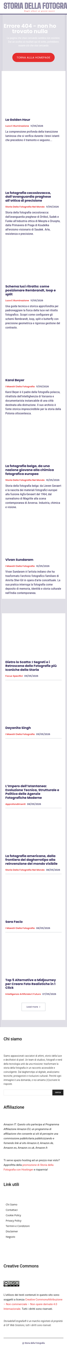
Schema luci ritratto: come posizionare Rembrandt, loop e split (30, 290)
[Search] (57, 1092)
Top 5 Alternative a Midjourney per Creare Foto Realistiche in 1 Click (30, 984)
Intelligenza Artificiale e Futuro (23, 994)
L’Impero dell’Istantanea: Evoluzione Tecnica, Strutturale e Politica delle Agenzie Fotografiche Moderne (32, 792)
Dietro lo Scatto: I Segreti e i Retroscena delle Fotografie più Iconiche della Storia (31, 666)
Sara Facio (14, 921)
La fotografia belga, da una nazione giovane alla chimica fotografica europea (29, 470)
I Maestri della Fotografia (20, 386)
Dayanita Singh (18, 727)
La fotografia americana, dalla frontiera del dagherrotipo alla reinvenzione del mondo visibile (31, 860)
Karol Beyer (14, 380)
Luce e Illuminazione (17, 126)
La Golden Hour (17, 119)
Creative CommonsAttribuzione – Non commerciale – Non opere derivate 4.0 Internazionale (33, 1304)
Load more (33, 1006)
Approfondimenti (15, 804)
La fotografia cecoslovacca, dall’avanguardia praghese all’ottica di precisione (28, 197)
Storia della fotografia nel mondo (25, 206)
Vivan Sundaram (19, 559)
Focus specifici (14, 676)
